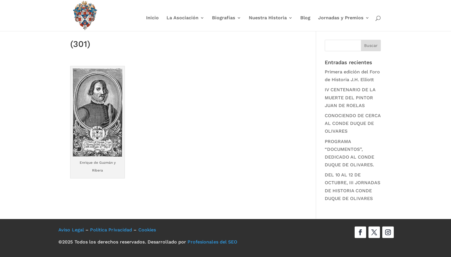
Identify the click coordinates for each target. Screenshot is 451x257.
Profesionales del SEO (212, 242)
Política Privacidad (111, 230)
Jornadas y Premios (341, 18)
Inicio (152, 18)
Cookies (147, 230)
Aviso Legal (71, 230)
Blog (305, 18)
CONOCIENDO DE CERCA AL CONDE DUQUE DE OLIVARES (353, 123)
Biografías (223, 18)
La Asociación (182, 18)
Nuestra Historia (268, 18)
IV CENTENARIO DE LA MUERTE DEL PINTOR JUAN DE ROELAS (350, 97)
